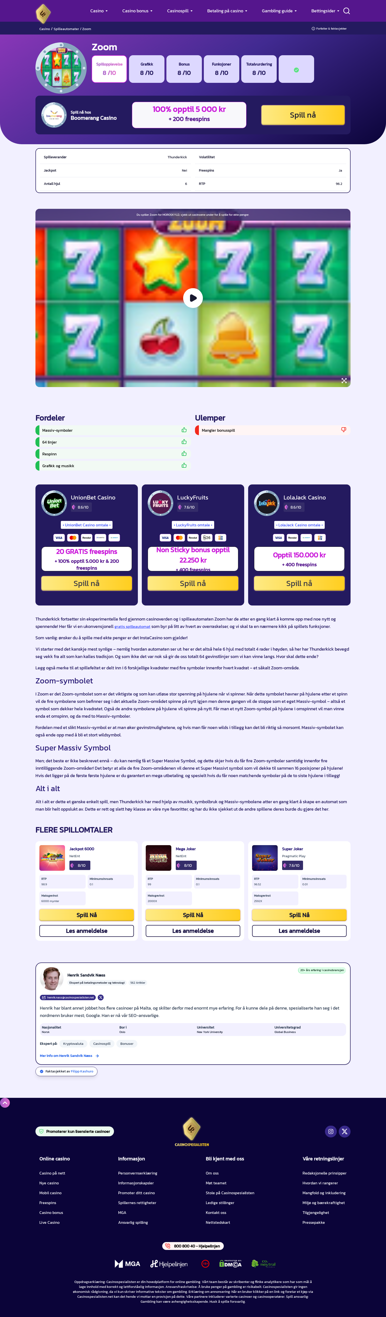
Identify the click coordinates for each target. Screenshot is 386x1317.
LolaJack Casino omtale (299, 525)
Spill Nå (87, 915)
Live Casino (49, 1222)
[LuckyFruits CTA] (160, 503)
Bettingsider (323, 10)
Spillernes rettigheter (137, 1203)
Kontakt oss (216, 1212)
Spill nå (303, 115)
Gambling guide (277, 10)
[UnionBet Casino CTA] (54, 503)
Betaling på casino (225, 10)
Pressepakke (314, 1222)
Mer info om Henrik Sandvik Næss (66, 1055)
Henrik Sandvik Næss (86, 975)
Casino (97, 10)
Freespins (47, 1203)
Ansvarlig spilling (133, 1222)
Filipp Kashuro (82, 1071)
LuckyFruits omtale (193, 525)
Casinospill (178, 10)
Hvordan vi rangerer (320, 1183)
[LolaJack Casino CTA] (267, 503)
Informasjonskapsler (136, 1183)
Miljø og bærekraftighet (324, 1203)
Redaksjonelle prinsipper (325, 1173)
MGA (122, 1212)
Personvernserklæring (137, 1173)
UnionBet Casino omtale (86, 525)
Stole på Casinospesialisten (230, 1193)
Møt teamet (216, 1183)
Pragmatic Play (294, 856)
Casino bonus (135, 10)
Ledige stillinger (220, 1203)
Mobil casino (50, 1193)
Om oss (212, 1173)
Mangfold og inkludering (324, 1193)
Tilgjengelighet (316, 1212)
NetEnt (74, 856)
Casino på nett (52, 1173)
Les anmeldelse (86, 930)
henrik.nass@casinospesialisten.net (68, 997)
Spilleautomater (66, 29)
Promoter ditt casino (136, 1193)
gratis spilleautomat (132, 626)
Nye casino (49, 1183)
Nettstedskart (218, 1222)
